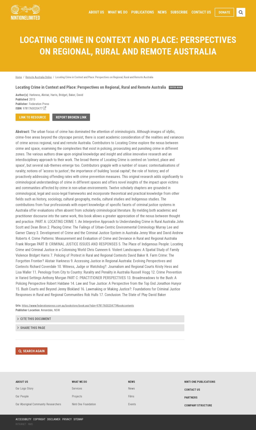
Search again (34, 351)
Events (132, 404)
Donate (224, 12)
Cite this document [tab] (35, 319)
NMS (30, 424)
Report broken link (71, 117)
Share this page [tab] (32, 328)
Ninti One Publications (199, 382)
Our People (22, 396)
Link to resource (32, 117)
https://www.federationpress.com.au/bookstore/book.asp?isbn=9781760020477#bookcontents (78, 305)
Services (77, 388)
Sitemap (78, 419)
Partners (190, 397)
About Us (96, 12)
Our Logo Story (24, 388)
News (162, 12)
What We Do (118, 12)
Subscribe (179, 12)
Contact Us (201, 12)
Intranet (21, 424)
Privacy (67, 419)
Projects (77, 396)
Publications (142, 12)
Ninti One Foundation (84, 404)
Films (131, 396)
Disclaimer (53, 419)
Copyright (39, 419)
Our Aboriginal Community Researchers (38, 404)
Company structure (198, 405)
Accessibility (23, 419)
